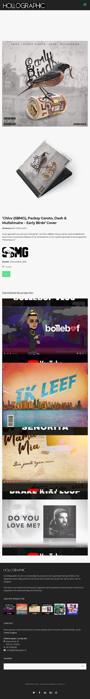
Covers (9, 267)
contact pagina (10, 632)
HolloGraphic (21, 228)
